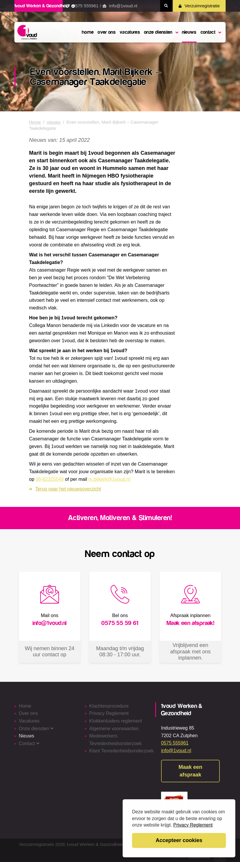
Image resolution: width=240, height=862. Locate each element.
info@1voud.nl (123, 5)
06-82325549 (50, 479)
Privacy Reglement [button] (193, 824)
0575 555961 (86, 5)
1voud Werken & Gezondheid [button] (44, 5)
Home (35, 122)
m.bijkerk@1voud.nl (109, 479)
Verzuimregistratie (199, 5)
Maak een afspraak (190, 771)
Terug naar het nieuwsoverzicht (65, 488)
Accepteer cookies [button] (179, 840)
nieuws (54, 122)
